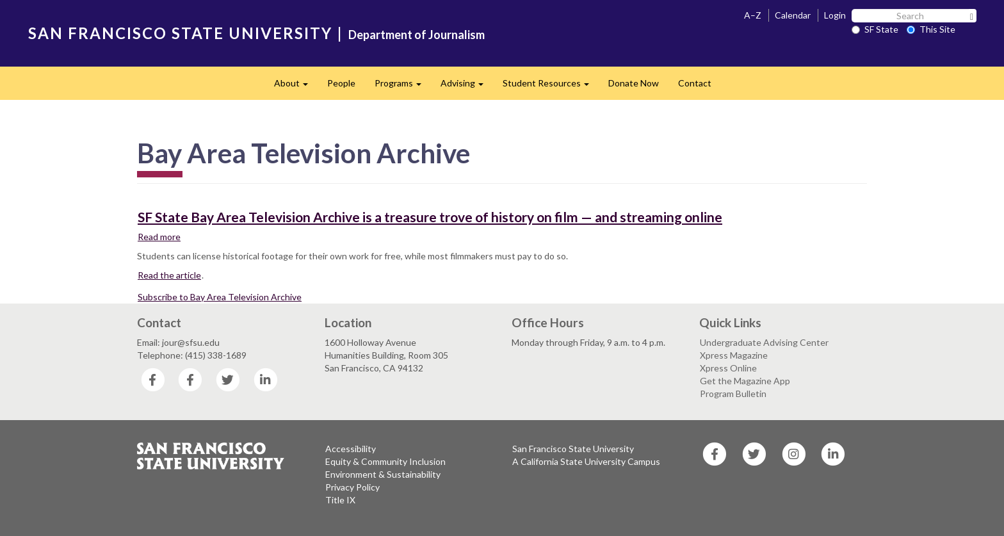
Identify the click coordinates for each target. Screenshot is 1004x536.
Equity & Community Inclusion (385, 461)
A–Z (752, 15)
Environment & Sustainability (383, 474)
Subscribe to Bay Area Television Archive (220, 296)
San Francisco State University (573, 448)
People (341, 82)
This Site (931, 29)
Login (835, 15)
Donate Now (633, 82)
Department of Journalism (416, 35)
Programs (403, 86)
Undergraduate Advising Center (764, 342)
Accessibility (350, 448)
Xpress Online (728, 367)
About (296, 86)
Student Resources (551, 86)
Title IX (340, 499)
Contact (694, 82)
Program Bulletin (733, 393)
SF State (875, 29)
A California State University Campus (586, 461)
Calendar (793, 15)
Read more (159, 236)
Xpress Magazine (734, 355)
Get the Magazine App (745, 380)
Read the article (169, 275)
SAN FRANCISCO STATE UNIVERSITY (180, 33)
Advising (467, 86)
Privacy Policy (352, 487)
